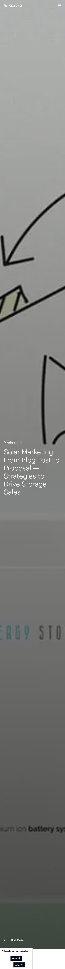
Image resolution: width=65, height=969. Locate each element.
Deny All (16, 958)
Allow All (19, 965)
